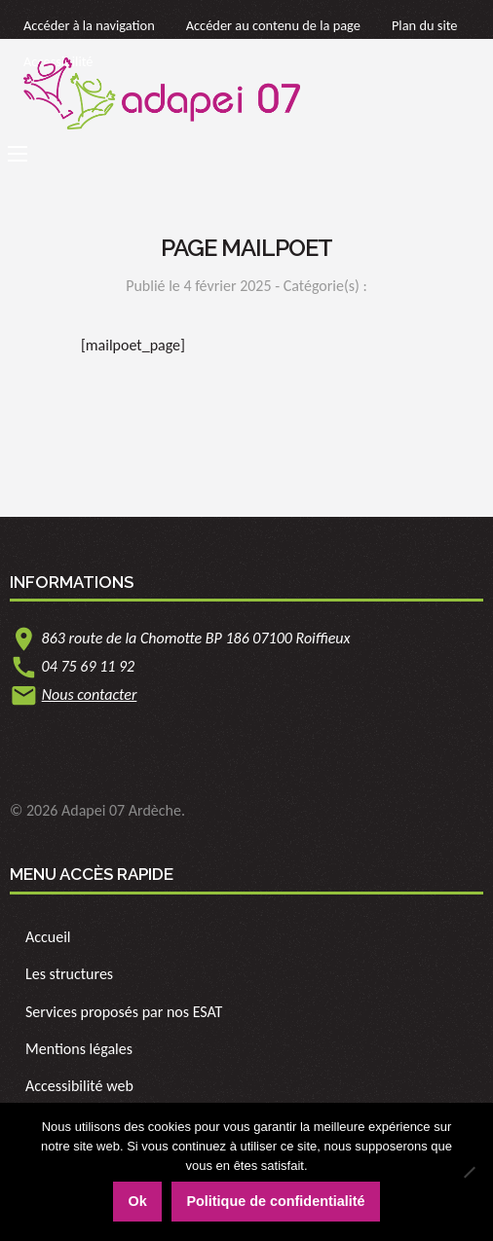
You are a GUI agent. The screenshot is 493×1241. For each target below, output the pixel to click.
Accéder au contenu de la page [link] (273, 25)
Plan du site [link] (425, 25)
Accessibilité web (79, 1086)
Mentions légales (79, 1049)
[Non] (468, 1172)
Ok (137, 1201)
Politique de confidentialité (275, 1201)
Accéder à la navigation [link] (89, 25)
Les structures (69, 974)
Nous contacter (89, 694)
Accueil (48, 937)
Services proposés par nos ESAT (123, 1012)
